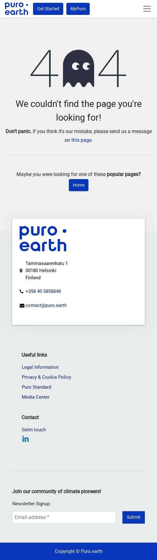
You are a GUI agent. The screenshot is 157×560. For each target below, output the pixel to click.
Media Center (36, 397)
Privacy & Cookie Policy (46, 377)
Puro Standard (36, 387)
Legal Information (40, 367)
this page (81, 140)
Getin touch (34, 430)
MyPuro (78, 8)
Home (78, 185)
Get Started (48, 8)
